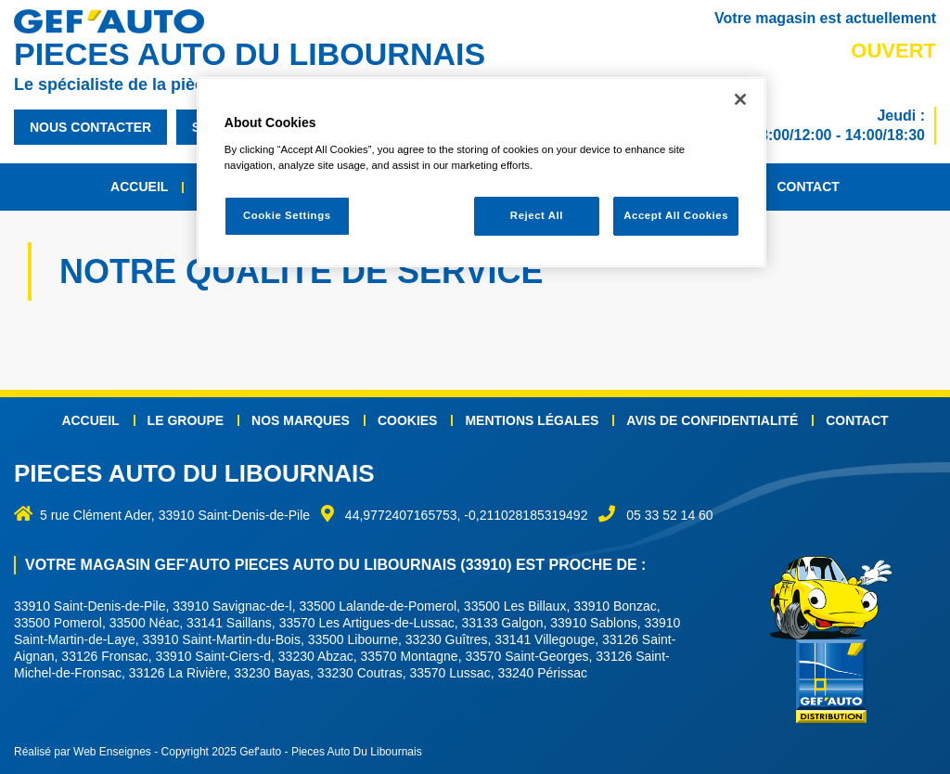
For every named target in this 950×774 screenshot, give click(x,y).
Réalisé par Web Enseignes (82, 751)
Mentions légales (531, 420)
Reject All (536, 215)
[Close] (740, 99)
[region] (481, 172)
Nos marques (300, 420)
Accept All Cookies (675, 215)
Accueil (139, 186)
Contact (808, 186)
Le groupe (186, 420)
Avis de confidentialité (712, 420)
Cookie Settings (287, 215)
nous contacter (90, 127)
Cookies (408, 420)
